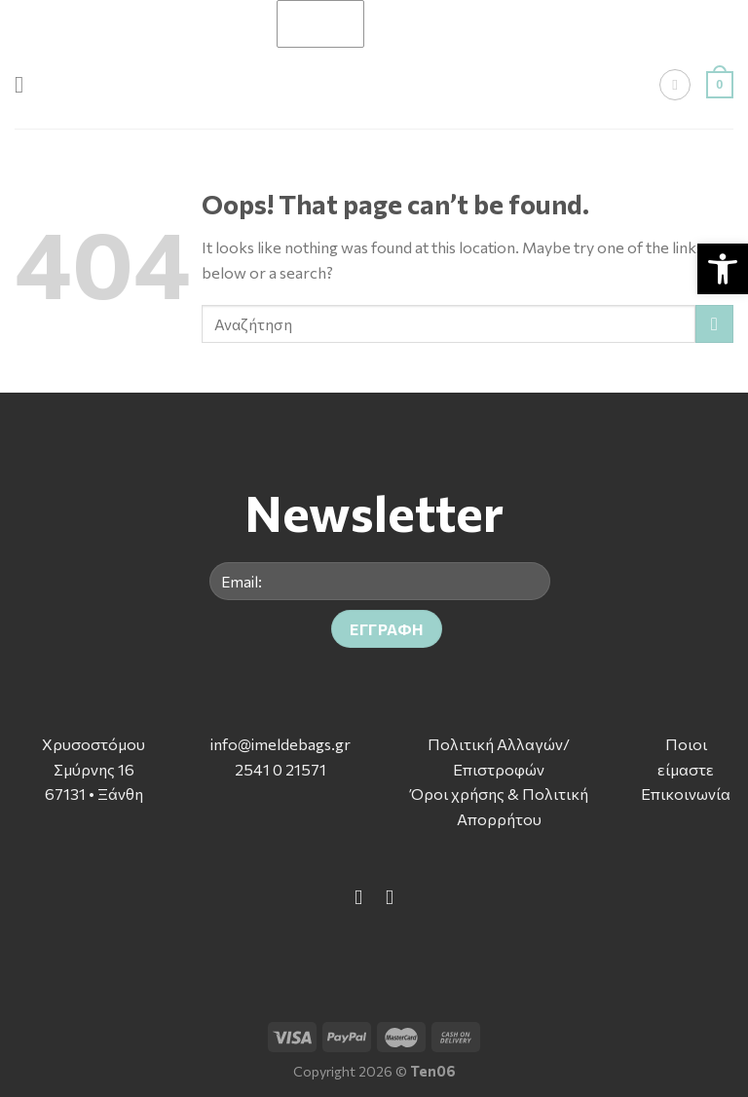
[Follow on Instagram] (389, 897)
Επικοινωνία (685, 793)
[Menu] (26, 84)
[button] (722, 269)
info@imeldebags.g (277, 744)
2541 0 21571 (280, 769)
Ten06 (433, 1070)
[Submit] (714, 324)
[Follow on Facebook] (359, 897)
